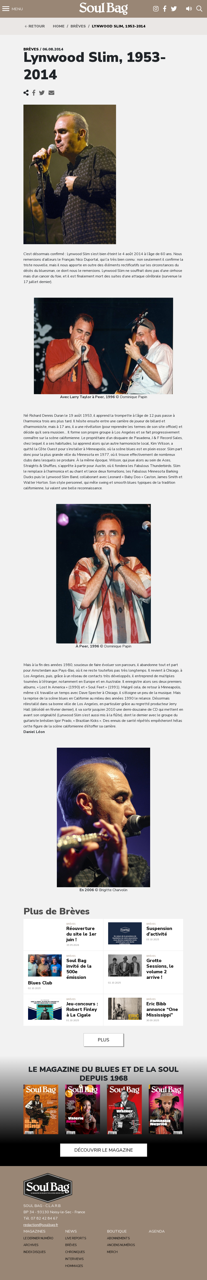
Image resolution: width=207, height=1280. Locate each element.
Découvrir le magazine (103, 1150)
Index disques (34, 1252)
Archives (30, 1245)
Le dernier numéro (38, 1238)
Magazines (34, 1231)
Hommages (74, 1266)
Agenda (157, 1231)
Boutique (117, 1231)
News (71, 1231)
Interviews (74, 1259)
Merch (112, 1252)
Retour (35, 26)
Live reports (75, 1238)
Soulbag (103, 9)
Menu (17, 9)
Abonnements (118, 1238)
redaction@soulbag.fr (40, 1224)
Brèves (78, 26)
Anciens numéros (121, 1245)
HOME (59, 26)
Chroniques (75, 1252)
